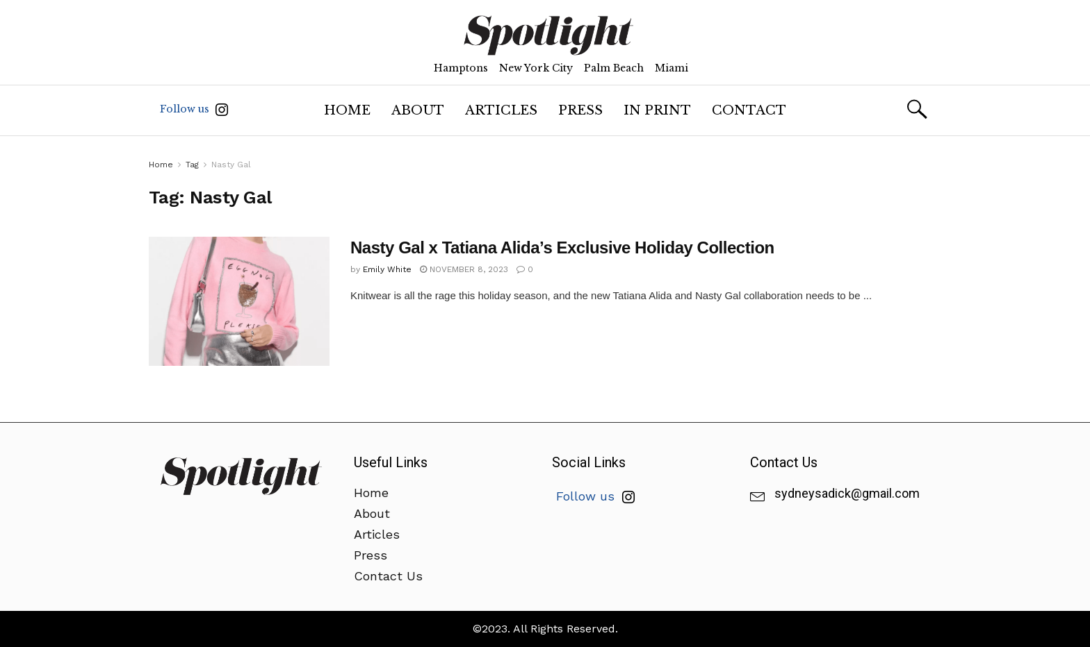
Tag (192, 164)
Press (580, 110)
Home (347, 110)
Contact (749, 110)
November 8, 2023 (464, 269)
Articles (501, 110)
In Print (657, 110)
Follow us (194, 109)
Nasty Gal (231, 164)
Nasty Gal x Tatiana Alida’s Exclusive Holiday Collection (562, 247)
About (417, 110)
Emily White (387, 269)
